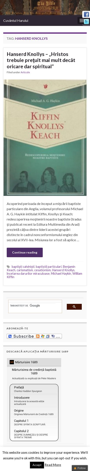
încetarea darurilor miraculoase (28, 273)
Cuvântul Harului (15, 20)
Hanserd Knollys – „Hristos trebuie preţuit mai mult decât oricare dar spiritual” (41, 60)
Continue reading (24, 252)
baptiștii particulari (48, 266)
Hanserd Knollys (63, 270)
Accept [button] (37, 465)
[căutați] (33, 305)
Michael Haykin (61, 273)
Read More (53, 465)
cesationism (42, 270)
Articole (25, 72)
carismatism (25, 270)
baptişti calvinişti (23, 266)
